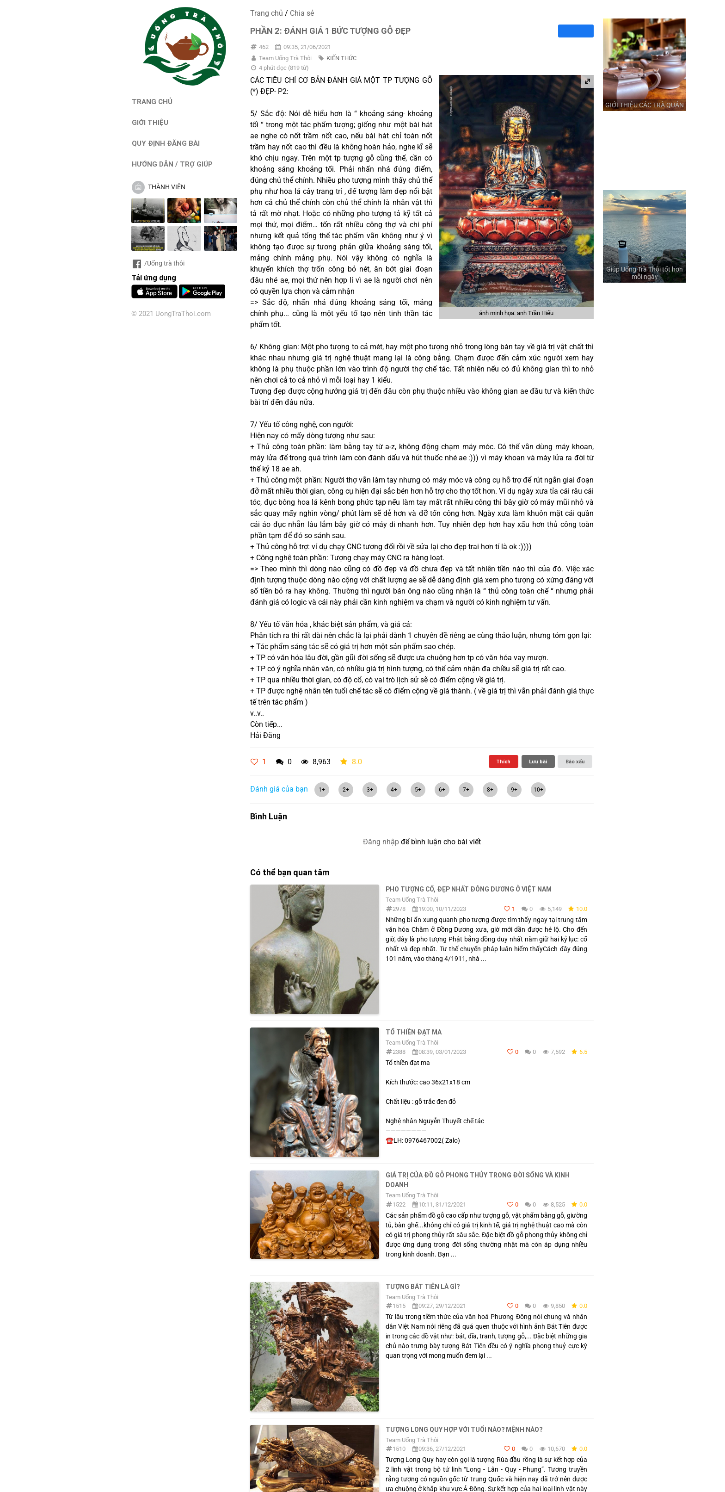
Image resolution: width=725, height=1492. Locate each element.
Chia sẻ (302, 13)
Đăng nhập (381, 841)
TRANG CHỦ (152, 101)
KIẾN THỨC (341, 58)
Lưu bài (538, 761)
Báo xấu (575, 761)
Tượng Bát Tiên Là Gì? (423, 1286)
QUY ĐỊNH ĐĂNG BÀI (166, 143)
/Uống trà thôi (157, 263)
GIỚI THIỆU (150, 122)
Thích (503, 761)
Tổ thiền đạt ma (414, 1032)
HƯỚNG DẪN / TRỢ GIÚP (172, 164)
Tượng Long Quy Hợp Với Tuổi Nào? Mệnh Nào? (464, 1429)
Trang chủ (266, 13)
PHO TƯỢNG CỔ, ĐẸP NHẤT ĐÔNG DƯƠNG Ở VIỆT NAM (469, 889)
